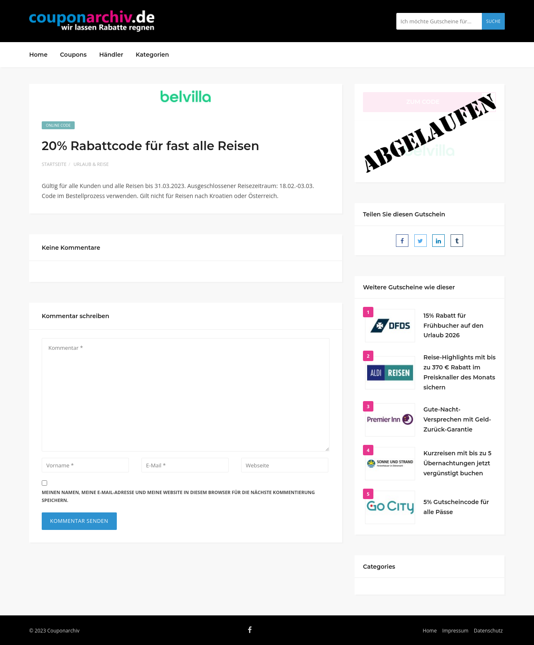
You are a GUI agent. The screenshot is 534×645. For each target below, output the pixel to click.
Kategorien (152, 54)
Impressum (455, 630)
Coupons (73, 54)
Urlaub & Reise (90, 164)
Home (38, 54)
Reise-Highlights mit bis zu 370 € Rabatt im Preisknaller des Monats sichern (459, 372)
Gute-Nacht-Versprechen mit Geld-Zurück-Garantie (457, 419)
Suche (493, 21)
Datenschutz (488, 630)
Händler (111, 54)
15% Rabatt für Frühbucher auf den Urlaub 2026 (453, 325)
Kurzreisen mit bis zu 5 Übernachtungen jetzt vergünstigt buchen (457, 463)
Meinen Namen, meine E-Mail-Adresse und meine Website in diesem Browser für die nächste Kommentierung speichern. (178, 496)
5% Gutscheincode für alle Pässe (456, 507)
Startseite (54, 164)
